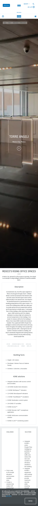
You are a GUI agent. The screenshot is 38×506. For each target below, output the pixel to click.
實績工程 (15, 23)
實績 (9, 23)
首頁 (5, 23)
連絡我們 (26, 4)
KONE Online (6, 5)
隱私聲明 (8, 496)
